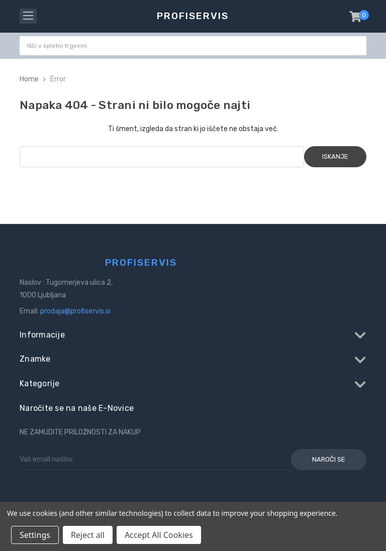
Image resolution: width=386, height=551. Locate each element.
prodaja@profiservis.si (75, 311)
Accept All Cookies (159, 534)
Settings (35, 534)
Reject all (88, 534)
